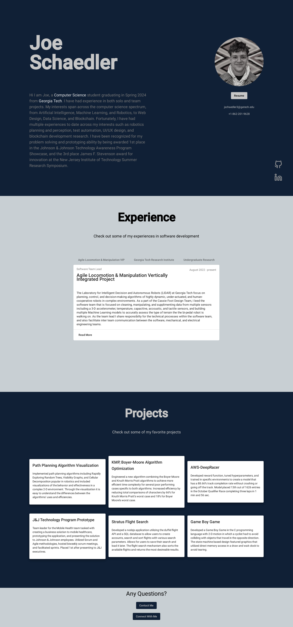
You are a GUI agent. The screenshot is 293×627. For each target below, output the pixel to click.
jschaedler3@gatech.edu (239, 107)
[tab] (101, 260)
